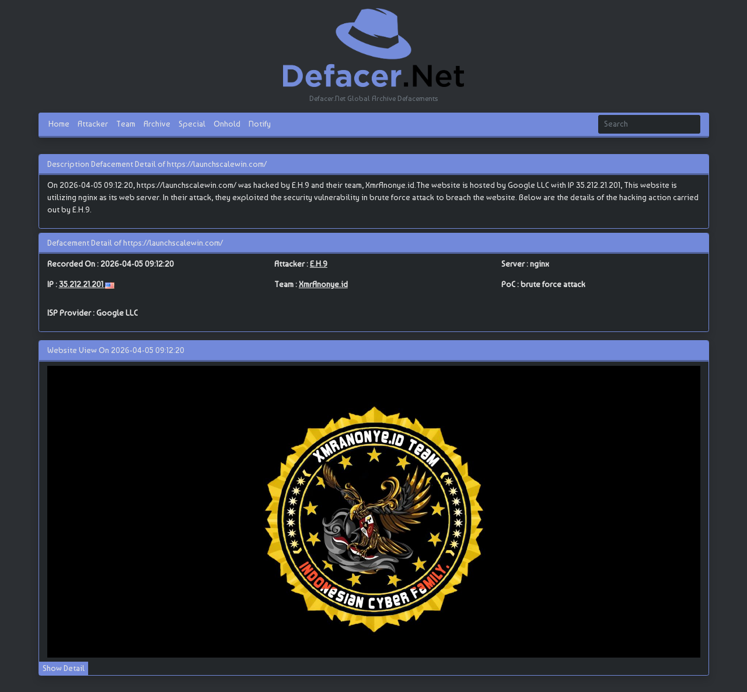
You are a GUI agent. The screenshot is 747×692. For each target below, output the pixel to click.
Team (125, 123)
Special (192, 123)
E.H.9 (318, 263)
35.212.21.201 (82, 284)
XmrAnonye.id (323, 284)
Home (58, 123)
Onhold (227, 123)
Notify (260, 123)
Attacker (93, 123)
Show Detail (64, 668)
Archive (157, 123)
